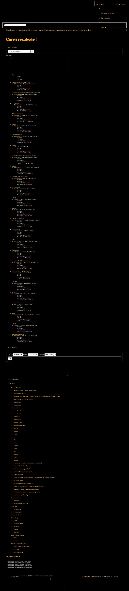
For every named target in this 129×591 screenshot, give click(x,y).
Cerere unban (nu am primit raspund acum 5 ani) (26, 92)
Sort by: (30, 354)
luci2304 (16, 293)
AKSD (16, 230)
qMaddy (16, 251)
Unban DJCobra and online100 (21, 82)
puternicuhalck (18, 262)
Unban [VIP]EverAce (18, 218)
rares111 (16, 188)
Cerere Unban (16, 302)
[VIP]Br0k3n (17, 167)
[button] (67, 69)
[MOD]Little (17, 241)
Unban (14, 124)
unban (13, 239)
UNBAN (14, 281)
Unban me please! (17, 134)
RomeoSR (17, 125)
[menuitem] (107, 13)
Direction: (47, 354)
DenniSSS (17, 283)
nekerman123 (17, 115)
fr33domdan (17, 94)
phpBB (30, 575)
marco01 (16, 178)
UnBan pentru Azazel (18, 334)
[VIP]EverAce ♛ (19, 220)
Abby (15, 146)
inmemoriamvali (18, 314)
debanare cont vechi (17, 113)
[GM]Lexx (27, 88)
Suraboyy (16, 199)
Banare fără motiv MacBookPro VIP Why (24, 155)
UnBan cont (15, 250)
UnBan (14, 208)
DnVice (16, 209)
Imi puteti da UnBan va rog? (20, 260)
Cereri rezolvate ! (21, 39)
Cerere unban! (16, 187)
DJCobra (16, 83)
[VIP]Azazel (17, 335)
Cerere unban (16, 229)
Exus (15, 272)
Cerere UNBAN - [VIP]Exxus (20, 271)
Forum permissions (13, 556)
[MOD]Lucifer (18, 104)
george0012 (17, 157)
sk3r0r (15, 304)
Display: (15, 354)
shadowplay (17, 136)
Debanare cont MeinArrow (19, 176)
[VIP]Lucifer (15, 103)
